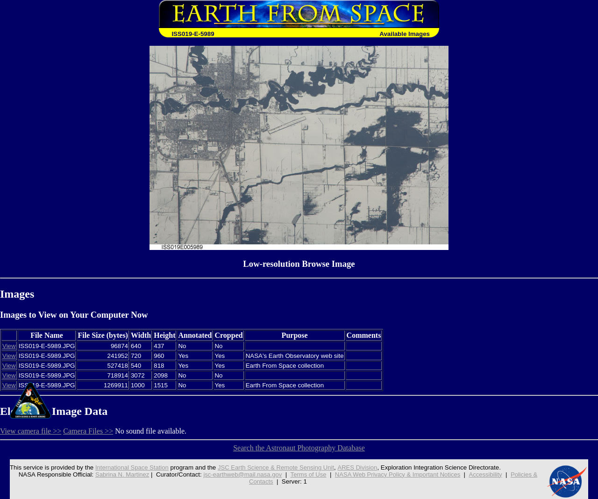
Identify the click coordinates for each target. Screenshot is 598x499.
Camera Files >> (88, 431)
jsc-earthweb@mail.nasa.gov (241, 474)
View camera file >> (30, 431)
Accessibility (488, 474)
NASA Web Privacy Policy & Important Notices (399, 474)
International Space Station (129, 467)
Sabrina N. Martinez (119, 474)
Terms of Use (308, 474)
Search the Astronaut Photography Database (299, 448)
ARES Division (357, 467)
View (9, 345)
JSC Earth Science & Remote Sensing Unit (274, 467)
